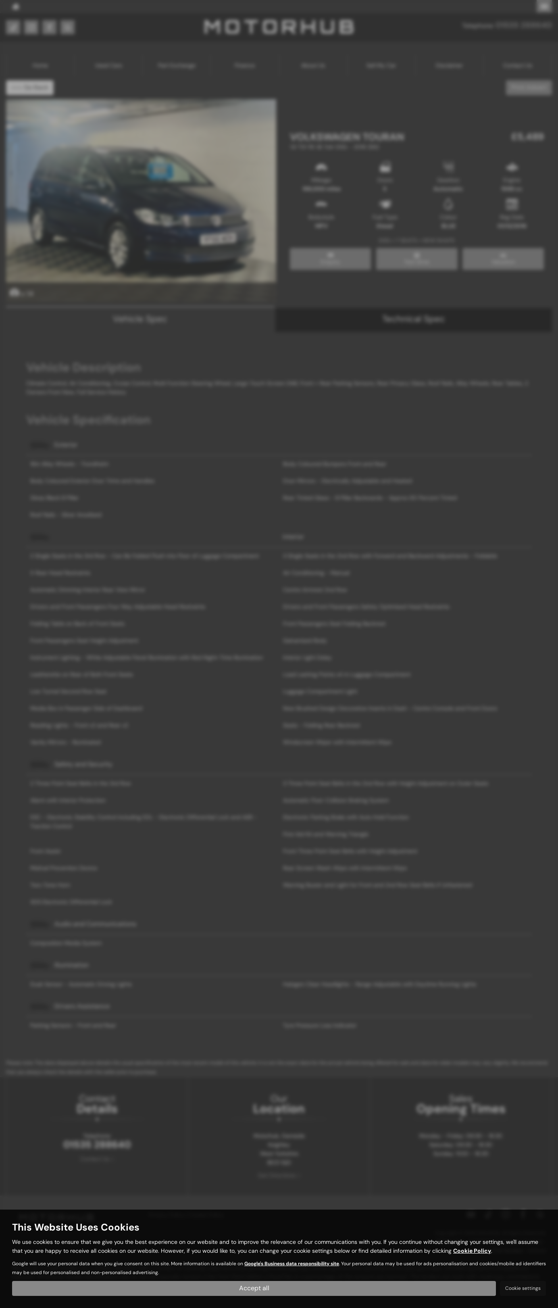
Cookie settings (523, 1288)
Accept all (254, 1288)
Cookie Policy (472, 1250)
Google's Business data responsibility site (291, 1263)
